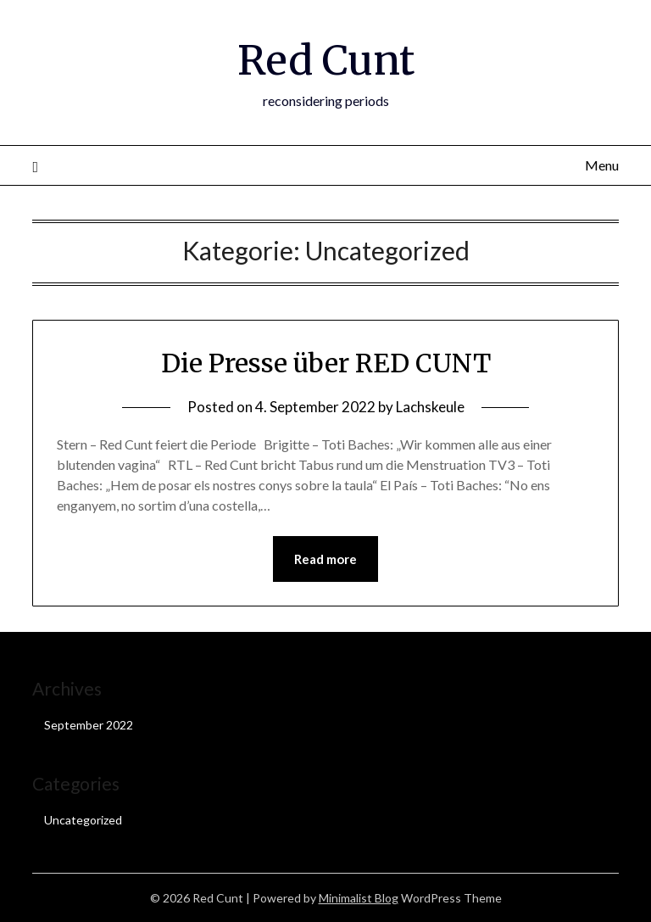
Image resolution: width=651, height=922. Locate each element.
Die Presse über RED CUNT (326, 363)
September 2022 (88, 725)
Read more (325, 559)
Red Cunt (326, 60)
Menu (602, 165)
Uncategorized (83, 820)
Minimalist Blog (358, 898)
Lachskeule (430, 407)
